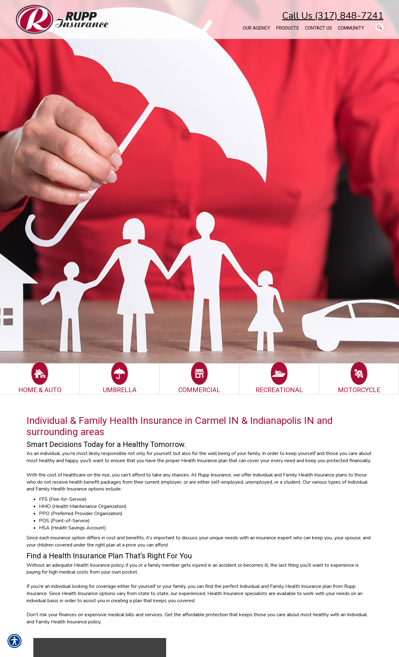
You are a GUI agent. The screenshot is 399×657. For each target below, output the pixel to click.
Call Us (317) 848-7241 (332, 15)
